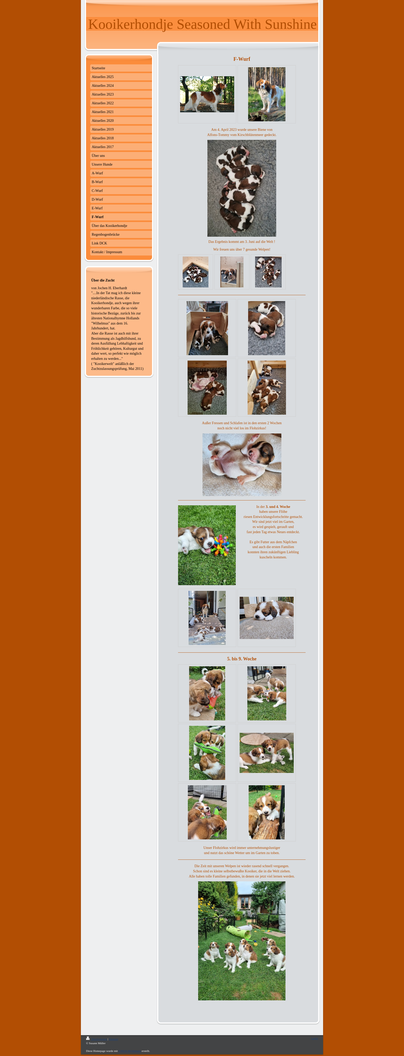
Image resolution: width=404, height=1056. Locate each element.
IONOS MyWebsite (130, 1050)
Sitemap (113, 1039)
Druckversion (96, 1039)
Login (314, 1038)
